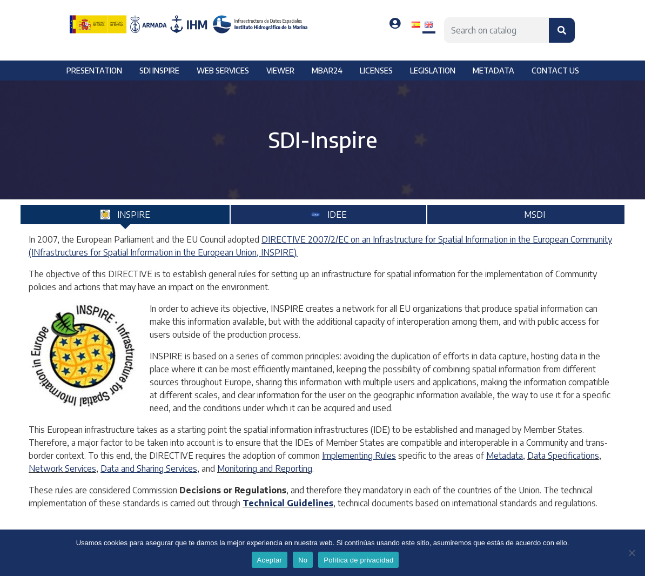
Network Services (62, 468)
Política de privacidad (358, 560)
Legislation (432, 70)
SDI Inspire (159, 70)
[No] (631, 552)
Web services (223, 70)
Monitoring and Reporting (264, 468)
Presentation (94, 70)
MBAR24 (327, 70)
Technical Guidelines (288, 503)
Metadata (493, 70)
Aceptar (270, 560)
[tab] (125, 214)
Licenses (376, 70)
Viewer (280, 70)
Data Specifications (563, 455)
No (302, 560)
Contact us (555, 70)
